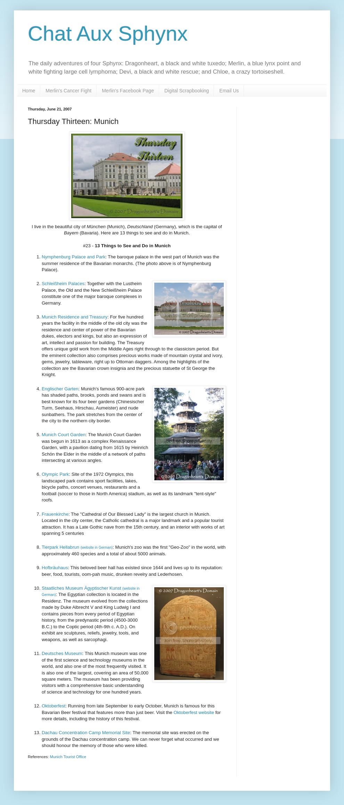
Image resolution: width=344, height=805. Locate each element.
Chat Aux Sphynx (108, 33)
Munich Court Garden (63, 434)
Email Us (229, 90)
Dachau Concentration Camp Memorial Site (86, 732)
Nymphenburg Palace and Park (73, 256)
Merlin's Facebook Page (128, 90)
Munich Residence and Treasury (74, 316)
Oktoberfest (53, 705)
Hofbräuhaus (55, 567)
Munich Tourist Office (68, 757)
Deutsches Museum (62, 653)
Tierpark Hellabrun (77, 547)
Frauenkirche (55, 514)
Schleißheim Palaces (63, 283)
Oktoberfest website (193, 712)
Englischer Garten (60, 388)
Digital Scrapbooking (186, 90)
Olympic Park (55, 474)
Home (28, 90)
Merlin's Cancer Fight (68, 90)
